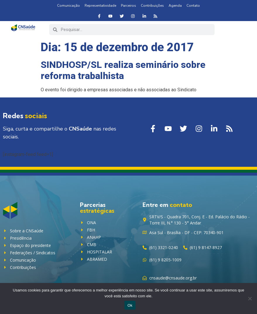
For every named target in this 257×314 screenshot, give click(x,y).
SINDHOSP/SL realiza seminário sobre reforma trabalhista (123, 70)
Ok (129, 305)
